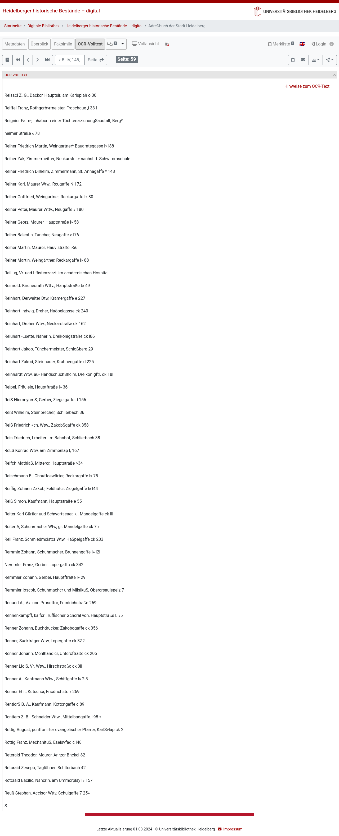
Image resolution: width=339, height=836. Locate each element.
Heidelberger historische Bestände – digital (51, 11)
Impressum (232, 829)
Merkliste (281, 44)
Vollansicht (145, 43)
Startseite (12, 26)
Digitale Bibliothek (44, 26)
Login (318, 44)
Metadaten (15, 44)
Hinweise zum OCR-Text (306, 86)
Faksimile (63, 44)
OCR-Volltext (90, 44)
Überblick (39, 44)
